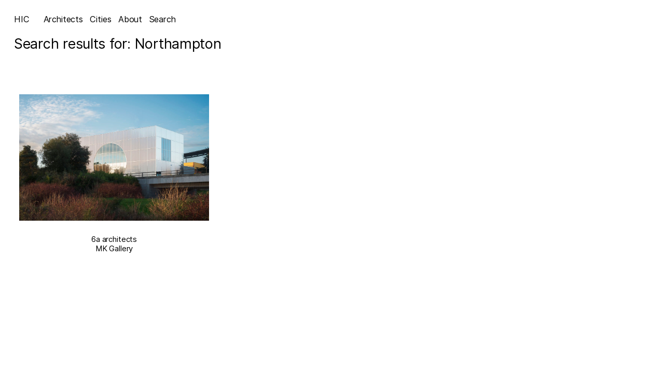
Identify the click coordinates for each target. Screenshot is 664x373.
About (130, 19)
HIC (22, 19)
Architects (63, 19)
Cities (100, 19)
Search (162, 19)
